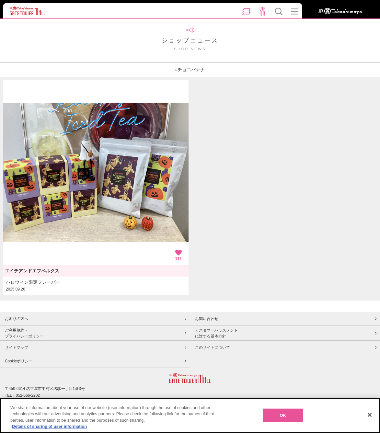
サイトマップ (16, 347)
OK (283, 418)
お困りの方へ (16, 318)
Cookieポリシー (18, 361)
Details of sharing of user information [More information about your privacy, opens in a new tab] (49, 429)
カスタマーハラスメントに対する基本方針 (216, 333)
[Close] (370, 417)
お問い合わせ (206, 318)
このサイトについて (212, 347)
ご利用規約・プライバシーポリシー (24, 333)
